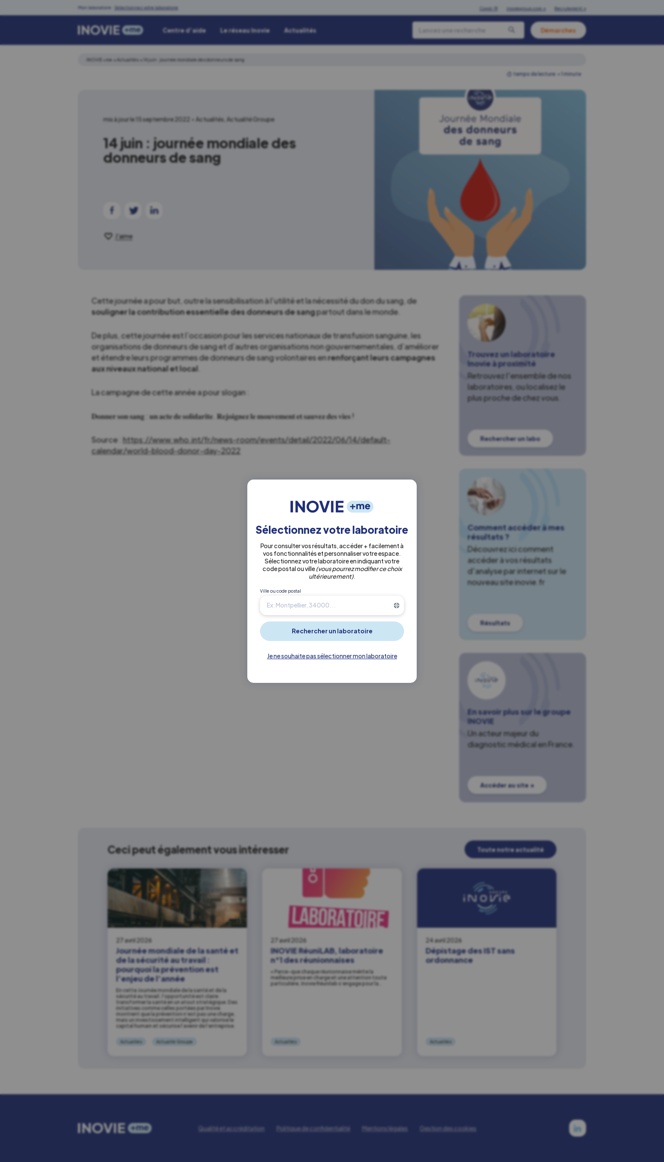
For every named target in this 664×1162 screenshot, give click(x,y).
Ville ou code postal (280, 590)
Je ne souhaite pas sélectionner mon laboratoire (332, 656)
